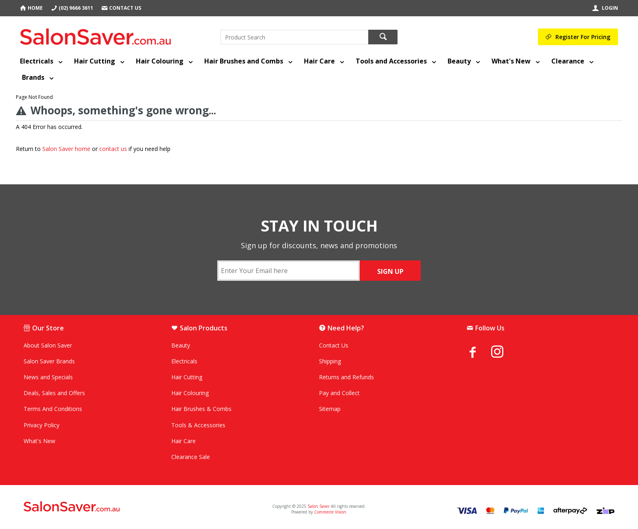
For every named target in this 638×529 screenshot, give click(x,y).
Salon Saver (319, 506)
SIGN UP (390, 271)
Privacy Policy (41, 425)
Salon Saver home (66, 149)
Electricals (36, 61)
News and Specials (48, 377)
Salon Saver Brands (49, 361)
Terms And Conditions (53, 409)
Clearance (567, 61)
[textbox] (294, 37)
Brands (33, 77)
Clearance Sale (190, 457)
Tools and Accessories (391, 61)
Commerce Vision (330, 512)
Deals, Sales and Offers (54, 393)
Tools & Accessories (198, 425)
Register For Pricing (582, 37)
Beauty (459, 61)
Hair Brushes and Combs (243, 61)
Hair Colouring (160, 61)
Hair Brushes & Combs (201, 409)
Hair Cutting (94, 61)
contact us (113, 149)
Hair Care (319, 61)
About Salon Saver (48, 345)
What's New (511, 61)
